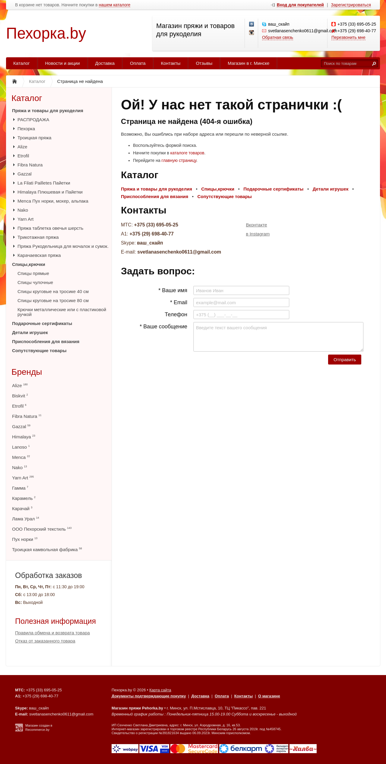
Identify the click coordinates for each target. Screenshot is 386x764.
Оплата (138, 63)
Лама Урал (25, 518)
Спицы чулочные (35, 282)
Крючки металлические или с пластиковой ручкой (61, 312)
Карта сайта (160, 690)
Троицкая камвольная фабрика (47, 549)
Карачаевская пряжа (39, 255)
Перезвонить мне (348, 37)
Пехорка (26, 128)
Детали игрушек (30, 332)
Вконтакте (256, 224)
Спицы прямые (33, 273)
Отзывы (204, 63)
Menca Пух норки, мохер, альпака (52, 201)
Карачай (22, 508)
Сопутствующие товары (39, 350)
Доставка (105, 63)
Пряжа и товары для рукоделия (47, 110)
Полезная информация (55, 621)
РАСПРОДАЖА (33, 119)
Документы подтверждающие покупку (149, 696)
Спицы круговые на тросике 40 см (53, 291)
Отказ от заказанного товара (45, 640)
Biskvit (20, 395)
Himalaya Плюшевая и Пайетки (50, 191)
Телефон (176, 314)
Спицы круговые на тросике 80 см (53, 300)
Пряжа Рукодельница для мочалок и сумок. (63, 246)
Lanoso (21, 447)
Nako (22, 210)
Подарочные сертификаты (42, 323)
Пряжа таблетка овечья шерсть (50, 228)
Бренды (26, 372)
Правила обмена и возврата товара (52, 632)
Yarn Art (25, 219)
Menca (21, 457)
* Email (178, 302)
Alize (22, 146)
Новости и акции (62, 63)
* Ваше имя (172, 290)
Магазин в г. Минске (248, 63)
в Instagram (258, 233)
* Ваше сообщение (163, 327)
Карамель (24, 498)
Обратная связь (277, 37)
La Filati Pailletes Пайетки (43, 182)
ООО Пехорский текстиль (41, 529)
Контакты (171, 63)
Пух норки (24, 539)
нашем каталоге (115, 5)
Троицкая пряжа (34, 137)
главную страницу (179, 160)
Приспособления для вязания (45, 341)
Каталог (21, 63)
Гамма (20, 488)
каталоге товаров (187, 152)
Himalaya (23, 436)
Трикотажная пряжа (38, 237)
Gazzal (24, 173)
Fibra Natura (30, 164)
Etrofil (23, 155)
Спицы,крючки (28, 264)
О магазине (269, 696)
